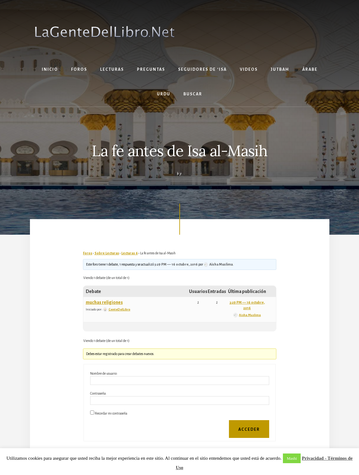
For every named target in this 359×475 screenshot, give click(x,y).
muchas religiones (104, 302)
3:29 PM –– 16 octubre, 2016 (176, 264)
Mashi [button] (292, 458)
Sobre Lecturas (107, 253)
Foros (87, 253)
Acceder (249, 429)
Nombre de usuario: (104, 373)
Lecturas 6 (129, 253)
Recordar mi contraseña (111, 413)
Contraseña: (98, 393)
